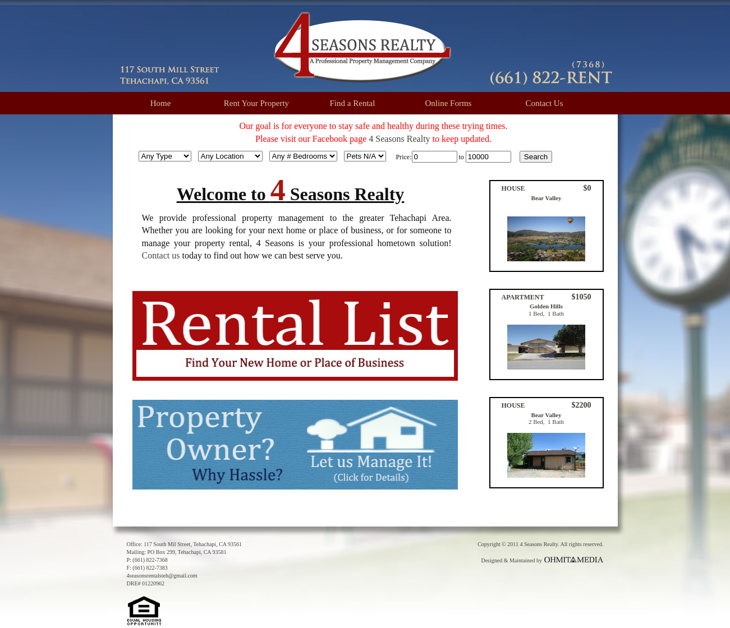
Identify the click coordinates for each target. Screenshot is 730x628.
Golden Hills (546, 306)
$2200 (581, 405)
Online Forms (448, 103)
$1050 (581, 297)
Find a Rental (352, 103)
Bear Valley (546, 198)
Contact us (161, 255)
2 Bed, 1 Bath (546, 421)
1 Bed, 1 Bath (546, 313)
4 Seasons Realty (399, 139)
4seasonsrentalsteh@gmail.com (162, 575)
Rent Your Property (256, 103)
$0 (587, 188)
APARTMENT (523, 297)
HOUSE (513, 188)
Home (160, 103)
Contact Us (544, 103)
